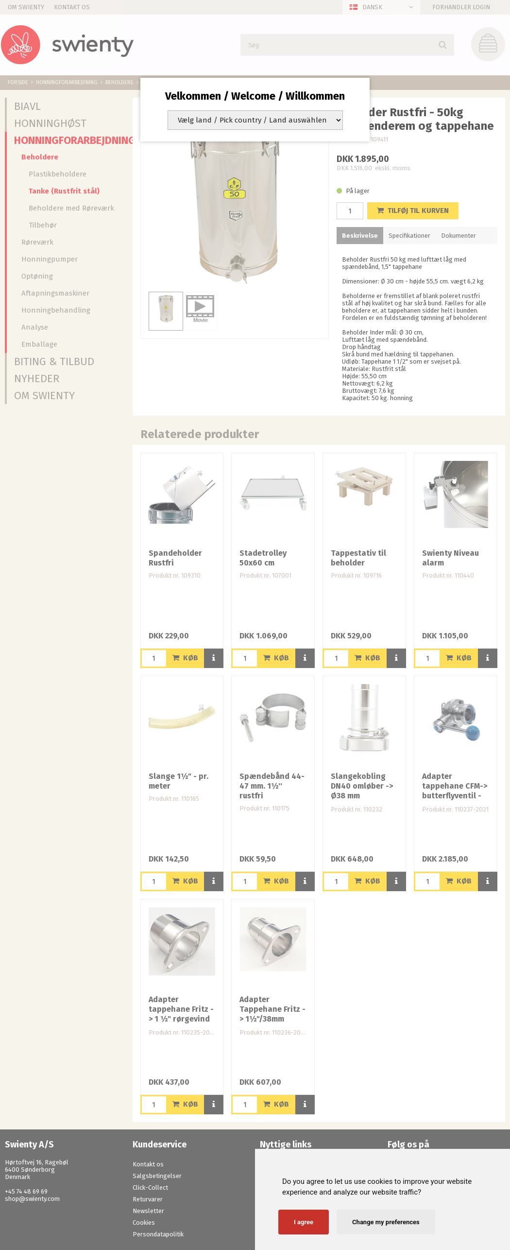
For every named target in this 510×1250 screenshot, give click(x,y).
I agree (303, 1222)
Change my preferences (386, 1222)
